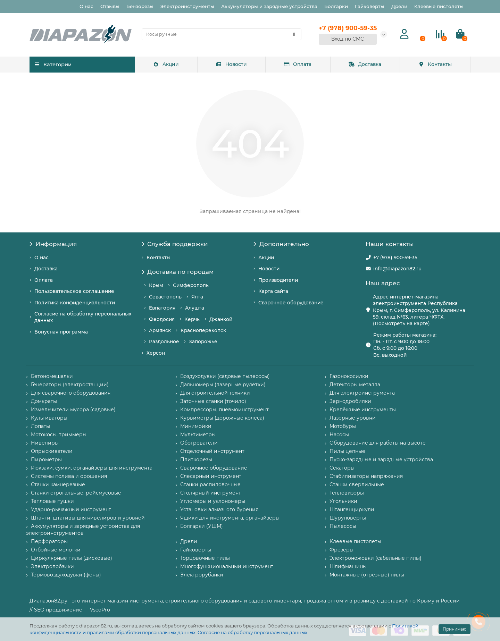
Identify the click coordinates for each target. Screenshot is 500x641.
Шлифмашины (348, 566)
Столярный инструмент (210, 493)
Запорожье (203, 341)
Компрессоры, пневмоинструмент (224, 409)
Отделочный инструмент (212, 451)
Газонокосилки (349, 376)
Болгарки (336, 6)
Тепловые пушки (52, 501)
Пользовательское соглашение (74, 291)
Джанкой (220, 319)
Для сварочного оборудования (70, 393)
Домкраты (44, 401)
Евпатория (162, 308)
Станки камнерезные (58, 484)
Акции (166, 64)
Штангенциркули (352, 509)
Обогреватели (199, 443)
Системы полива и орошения (69, 476)
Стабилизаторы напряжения (366, 476)
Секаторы (342, 468)
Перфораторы (49, 541)
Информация (53, 244)
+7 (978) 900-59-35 (395, 257)
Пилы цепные (347, 451)
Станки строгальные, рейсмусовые (76, 493)
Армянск (160, 330)
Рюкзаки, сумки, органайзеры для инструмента (91, 468)
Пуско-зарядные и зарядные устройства (381, 459)
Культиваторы (49, 418)
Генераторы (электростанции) (70, 384)
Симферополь (191, 285)
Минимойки (195, 426)
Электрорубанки (201, 575)
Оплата (297, 64)
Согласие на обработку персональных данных (252, 632)
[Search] (221, 34)
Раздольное (164, 341)
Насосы (339, 434)
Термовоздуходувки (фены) (66, 575)
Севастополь (165, 297)
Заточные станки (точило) (213, 401)
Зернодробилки (350, 401)
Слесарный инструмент (210, 476)
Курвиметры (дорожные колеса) (222, 418)
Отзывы (109, 6)
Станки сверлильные (357, 484)
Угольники (343, 501)
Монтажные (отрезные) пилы (367, 575)
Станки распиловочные (210, 484)
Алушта (194, 308)
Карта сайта (273, 291)
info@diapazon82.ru (397, 268)
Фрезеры (341, 550)
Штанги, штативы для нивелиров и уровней (88, 518)
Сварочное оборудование (291, 302)
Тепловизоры (347, 493)
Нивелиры (45, 443)
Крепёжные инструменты (363, 409)
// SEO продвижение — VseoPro (70, 610)
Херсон (156, 353)
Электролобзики (52, 566)
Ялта (197, 297)
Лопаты (40, 426)
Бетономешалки (52, 376)
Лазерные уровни (353, 418)
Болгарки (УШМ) (201, 526)
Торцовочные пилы (205, 558)
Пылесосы (343, 526)
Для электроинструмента (362, 393)
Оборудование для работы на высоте (378, 443)
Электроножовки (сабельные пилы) (376, 558)
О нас (86, 6)
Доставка (365, 64)
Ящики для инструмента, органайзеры (230, 518)
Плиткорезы (196, 459)
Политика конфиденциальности (74, 302)
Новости (231, 64)
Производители (278, 280)
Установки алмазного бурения (219, 509)
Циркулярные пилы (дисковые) (71, 558)
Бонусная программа (61, 332)
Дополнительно (281, 244)
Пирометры (46, 459)
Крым (156, 285)
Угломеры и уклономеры (212, 501)
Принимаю (454, 629)
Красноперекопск (203, 330)
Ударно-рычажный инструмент (71, 509)
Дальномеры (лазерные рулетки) (223, 384)
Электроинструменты (187, 6)
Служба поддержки (175, 244)
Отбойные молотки (56, 550)
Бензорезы (139, 6)
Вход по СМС (347, 39)
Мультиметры (198, 434)
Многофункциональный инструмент (226, 566)
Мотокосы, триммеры (58, 434)
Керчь (192, 319)
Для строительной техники (215, 393)
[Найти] (294, 34)
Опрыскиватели (52, 451)
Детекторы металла (355, 384)
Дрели (399, 6)
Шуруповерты (348, 518)
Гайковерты (369, 6)
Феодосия (162, 319)
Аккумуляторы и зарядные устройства (269, 6)
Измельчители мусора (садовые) (73, 409)
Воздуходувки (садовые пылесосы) (225, 376)
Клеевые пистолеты (439, 6)
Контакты (435, 64)
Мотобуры (343, 426)
